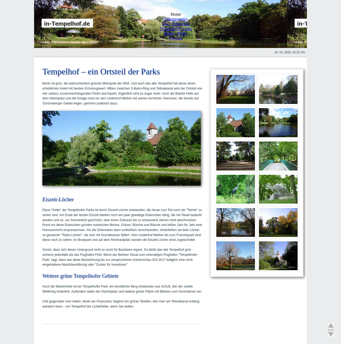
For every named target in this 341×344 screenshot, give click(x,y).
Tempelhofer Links (176, 28)
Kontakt (176, 38)
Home (175, 14)
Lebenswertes (176, 19)
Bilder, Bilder (175, 33)
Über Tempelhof (176, 24)
